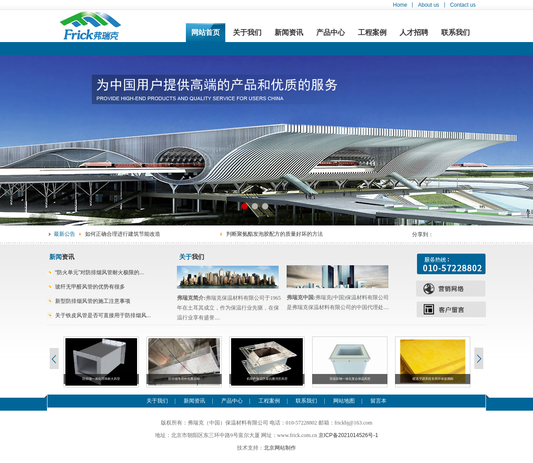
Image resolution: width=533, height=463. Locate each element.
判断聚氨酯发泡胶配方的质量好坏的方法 (274, 234)
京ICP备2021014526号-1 (348, 435)
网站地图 (344, 401)
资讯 (61, 256)
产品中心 (330, 32)
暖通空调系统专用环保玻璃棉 (433, 378)
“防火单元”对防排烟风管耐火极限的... (99, 272)
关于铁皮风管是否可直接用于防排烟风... (103, 315)
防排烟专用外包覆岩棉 (184, 378)
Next (479, 358)
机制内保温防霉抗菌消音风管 (267, 378)
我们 (191, 256)
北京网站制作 (280, 448)
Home (400, 5)
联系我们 (455, 32)
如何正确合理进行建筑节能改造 (122, 234)
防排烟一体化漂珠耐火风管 (101, 378)
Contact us (463, 5)
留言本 (378, 401)
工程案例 (372, 32)
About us (428, 5)
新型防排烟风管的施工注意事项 (92, 301)
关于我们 (247, 32)
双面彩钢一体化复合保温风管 (350, 378)
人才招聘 (414, 32)
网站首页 (205, 32)
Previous (53, 358)
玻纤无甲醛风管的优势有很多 (90, 287)
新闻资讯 (289, 32)
